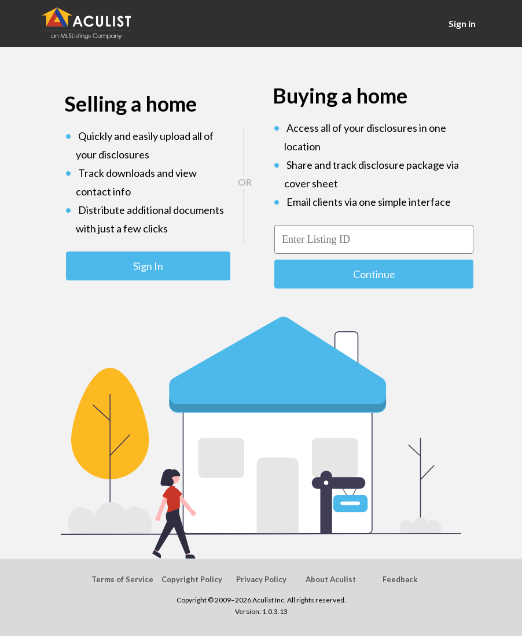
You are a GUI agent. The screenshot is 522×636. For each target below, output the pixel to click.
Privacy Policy (261, 579)
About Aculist (331, 579)
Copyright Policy (191, 579)
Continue (374, 274)
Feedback (400, 579)
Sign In (148, 266)
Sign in (462, 23)
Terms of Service (122, 579)
